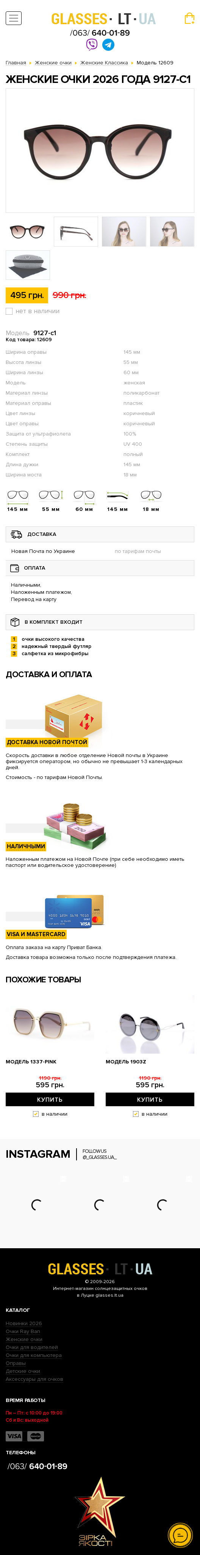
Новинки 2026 (24, 1323)
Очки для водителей (32, 1347)
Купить (50, 1100)
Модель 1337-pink (31, 1062)
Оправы (16, 1363)
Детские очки (23, 1371)
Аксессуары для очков (34, 1379)
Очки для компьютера (34, 1355)
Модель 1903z (126, 1062)
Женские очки (24, 1339)
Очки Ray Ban (23, 1331)
